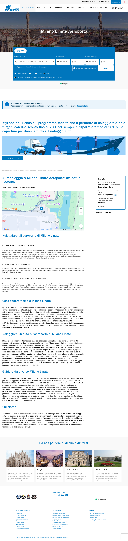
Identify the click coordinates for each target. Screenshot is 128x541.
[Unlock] (53, 61)
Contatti (92, 510)
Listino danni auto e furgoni (60, 521)
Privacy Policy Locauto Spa (60, 517)
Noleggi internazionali (99, 8)
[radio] (20, 50)
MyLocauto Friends (88, 2)
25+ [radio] (47, 74)
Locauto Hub (93, 521)
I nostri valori (20, 517)
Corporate (59, 8)
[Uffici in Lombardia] (30, 170)
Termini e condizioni (58, 513)
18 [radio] (33, 74)
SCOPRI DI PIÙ (13, 159)
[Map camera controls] (81, 226)
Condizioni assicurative (59, 523)
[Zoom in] (81, 209)
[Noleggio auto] (6, 170)
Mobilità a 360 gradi (22, 519)
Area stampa (93, 517)
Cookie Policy (56, 519)
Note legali (56, 510)
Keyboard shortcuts (52, 229)
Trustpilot (101, 206)
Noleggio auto (28, 8)
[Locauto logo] (11, 8)
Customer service (94, 515)
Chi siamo (19, 513)
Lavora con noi (20, 523)
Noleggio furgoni (44, 8)
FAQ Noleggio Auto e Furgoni (97, 519)
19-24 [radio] (40, 74)
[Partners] (26, 500)
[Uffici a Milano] (42, 170)
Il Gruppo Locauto (23, 510)
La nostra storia (21, 515)
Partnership (19, 521)
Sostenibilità (20, 524)
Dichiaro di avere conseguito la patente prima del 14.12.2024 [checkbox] (39, 78)
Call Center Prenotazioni (96, 513)
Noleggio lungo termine (76, 8)
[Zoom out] (81, 213)
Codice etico (20, 526)
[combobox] (34, 62)
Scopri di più (82, 106)
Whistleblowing (57, 528)
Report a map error (79, 229)
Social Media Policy (58, 526)
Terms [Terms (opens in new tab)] (72, 229)
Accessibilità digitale (22, 528)
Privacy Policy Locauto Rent (60, 515)
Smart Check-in (103, 2)
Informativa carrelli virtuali (60, 524)
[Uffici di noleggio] (18, 170)
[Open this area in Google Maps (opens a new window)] (6, 229)
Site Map (65, 537)
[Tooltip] (15, 74)
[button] (41, 209)
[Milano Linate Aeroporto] (55, 170)
